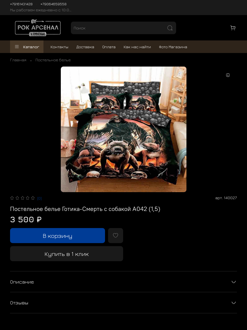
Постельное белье (53, 60)
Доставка (85, 46)
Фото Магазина (173, 46)
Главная (18, 60)
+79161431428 (21, 4)
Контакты (59, 46)
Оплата (109, 46)
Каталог (26, 46)
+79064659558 (53, 4)
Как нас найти (137, 46)
